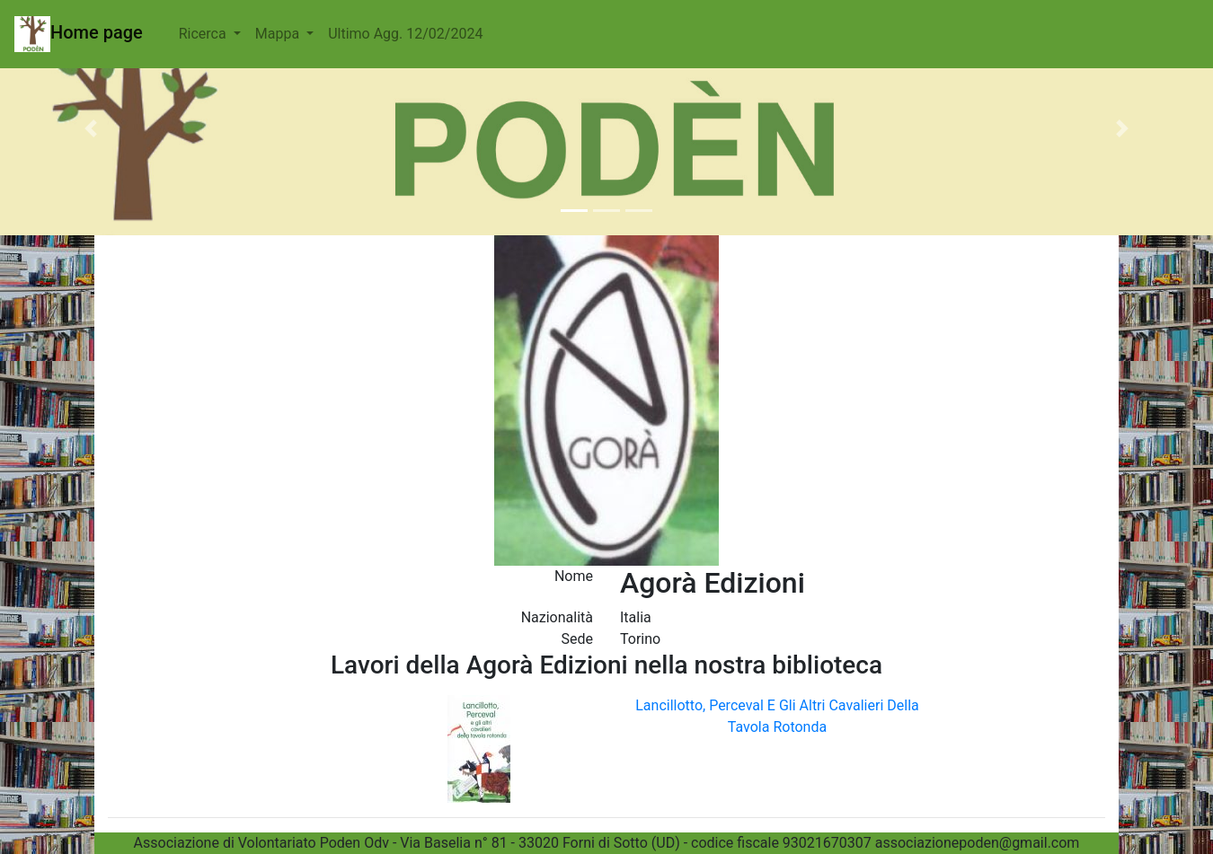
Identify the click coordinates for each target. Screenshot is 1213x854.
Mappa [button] (279, 33)
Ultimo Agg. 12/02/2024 (405, 33)
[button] (91, 128)
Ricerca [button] (204, 33)
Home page (78, 34)
